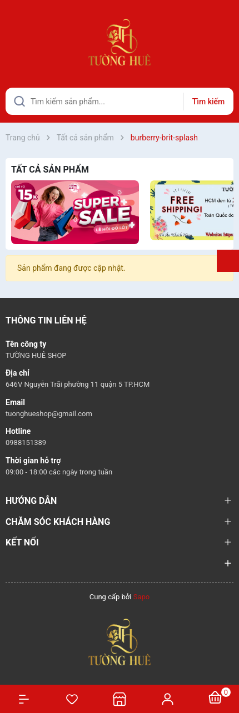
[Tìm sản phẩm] (119, 101)
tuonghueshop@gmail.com (49, 413)
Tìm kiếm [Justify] (208, 101)
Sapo (141, 597)
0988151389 (26, 442)
